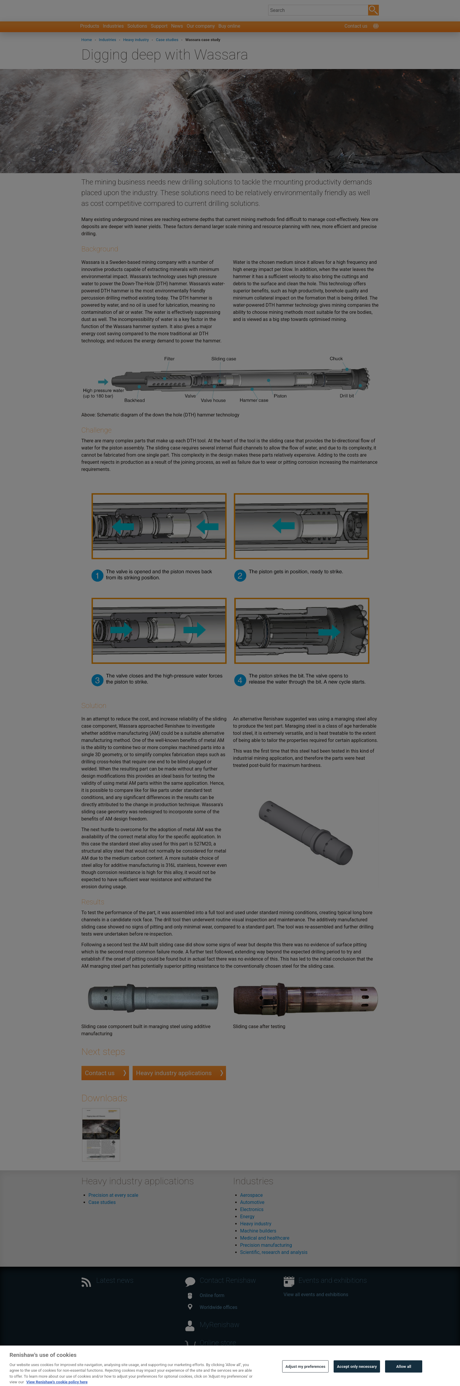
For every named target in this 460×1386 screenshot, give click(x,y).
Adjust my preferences (305, 1377)
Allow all (404, 1377)
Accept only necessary (357, 1377)
